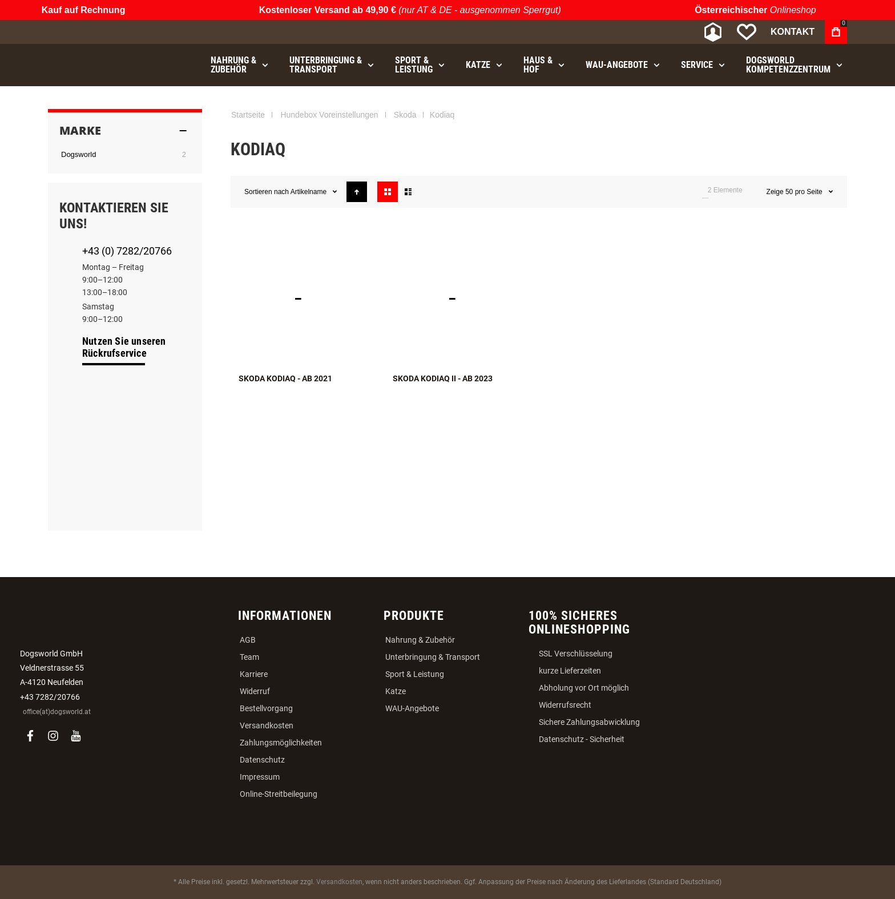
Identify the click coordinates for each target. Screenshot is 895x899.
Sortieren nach (266, 192)
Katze (395, 691)
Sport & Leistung (414, 674)
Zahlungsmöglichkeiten (281, 742)
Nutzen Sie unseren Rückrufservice (124, 347)
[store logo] (108, 32)
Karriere (254, 674)
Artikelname (310, 192)
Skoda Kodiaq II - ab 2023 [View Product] (462, 298)
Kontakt (793, 32)
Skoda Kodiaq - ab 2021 (285, 378)
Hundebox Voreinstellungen (329, 114)
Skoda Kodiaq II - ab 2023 (443, 378)
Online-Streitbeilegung (278, 794)
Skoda (405, 114)
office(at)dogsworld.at (57, 712)
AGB (248, 639)
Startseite (248, 114)
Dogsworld (78, 154)
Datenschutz (262, 759)
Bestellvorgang (266, 708)
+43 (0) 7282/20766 (127, 251)
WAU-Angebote (412, 708)
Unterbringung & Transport (432, 657)
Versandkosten (266, 725)
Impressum (260, 776)
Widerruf (255, 691)
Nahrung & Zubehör (420, 639)
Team (249, 657)
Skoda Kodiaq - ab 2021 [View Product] (308, 298)
